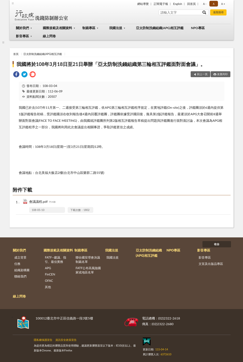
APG (48, 268)
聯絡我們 (20, 276)
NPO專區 (198, 28)
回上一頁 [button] (202, 74)
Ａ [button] (213, 3)
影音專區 (22, 36)
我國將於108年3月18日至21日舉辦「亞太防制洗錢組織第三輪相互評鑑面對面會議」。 (110, 64)
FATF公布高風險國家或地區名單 (88, 270)
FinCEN (50, 274)
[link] (16, 74)
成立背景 (20, 257)
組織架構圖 (22, 270)
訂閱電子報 (161, 3)
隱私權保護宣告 (43, 339)
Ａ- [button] (204, 3)
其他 (48, 287)
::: (13, 3)
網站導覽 (143, 3)
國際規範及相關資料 (57, 28)
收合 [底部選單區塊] (216, 244)
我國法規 (115, 28)
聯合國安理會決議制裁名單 (88, 259)
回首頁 (191, 3)
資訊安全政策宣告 (66, 339)
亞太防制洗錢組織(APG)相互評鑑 (160, 28)
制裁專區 (88, 28)
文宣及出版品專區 (211, 263)
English (177, 3)
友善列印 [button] (222, 74)
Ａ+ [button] (223, 3)
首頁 (16, 54)
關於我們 (22, 28)
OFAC (49, 280)
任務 (17, 263)
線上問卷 (49, 36)
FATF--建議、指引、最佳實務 (55, 259)
